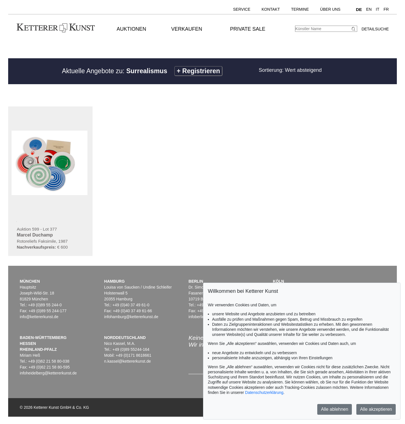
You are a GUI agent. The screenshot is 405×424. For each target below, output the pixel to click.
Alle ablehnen (334, 409)
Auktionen (131, 29)
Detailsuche (375, 29)
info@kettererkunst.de (39, 316)
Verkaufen (186, 29)
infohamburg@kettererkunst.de (131, 316)
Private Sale (247, 29)
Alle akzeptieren (376, 409)
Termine (300, 9)
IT (377, 9)
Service (241, 9)
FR (386, 9)
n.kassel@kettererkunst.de (127, 361)
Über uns (330, 9)
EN (369, 9)
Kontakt (271, 9)
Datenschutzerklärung (264, 392)
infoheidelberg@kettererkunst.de (48, 373)
